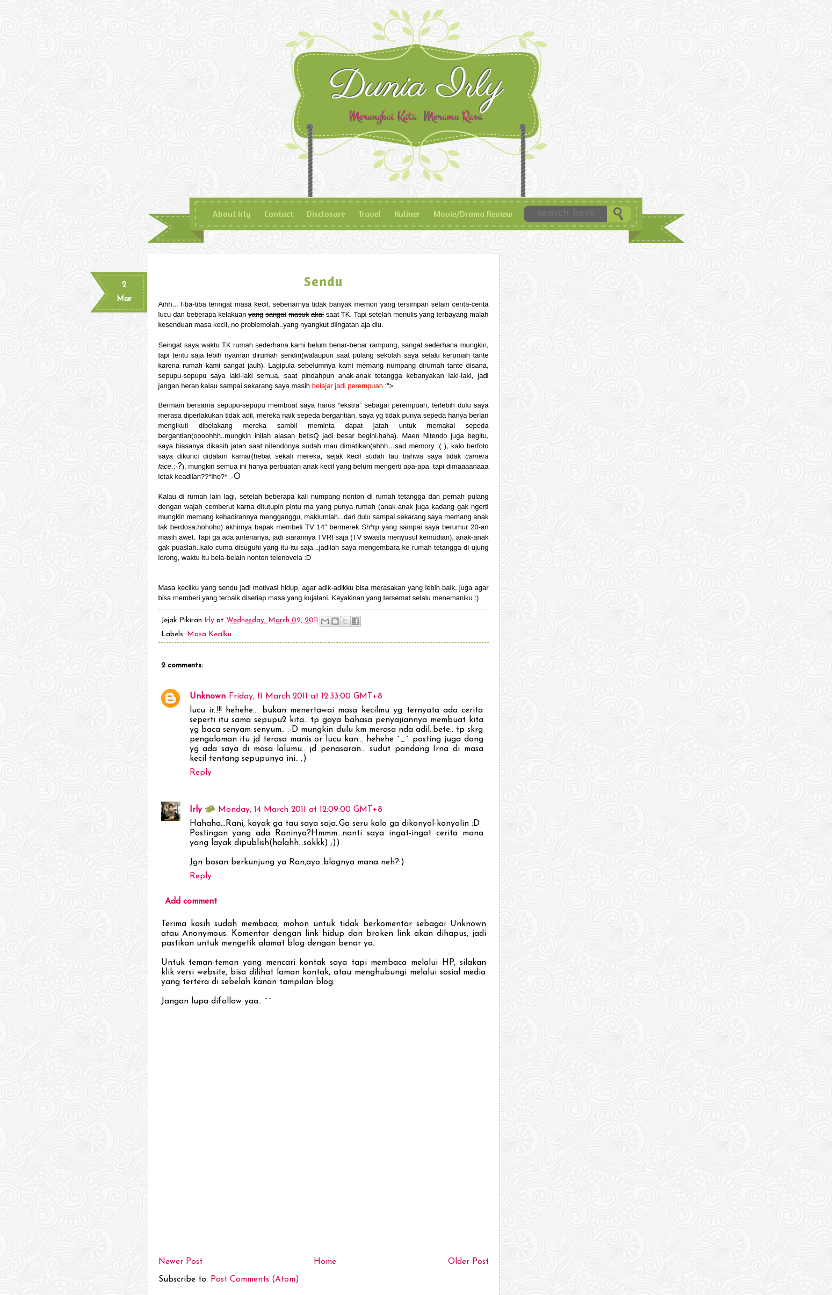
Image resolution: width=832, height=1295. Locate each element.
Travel (369, 213)
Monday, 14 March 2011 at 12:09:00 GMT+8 (300, 809)
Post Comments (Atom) (255, 1279)
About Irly (232, 213)
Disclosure (326, 213)
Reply (201, 772)
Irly (210, 620)
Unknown (208, 696)
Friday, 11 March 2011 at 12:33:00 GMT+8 (305, 696)
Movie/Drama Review (472, 213)
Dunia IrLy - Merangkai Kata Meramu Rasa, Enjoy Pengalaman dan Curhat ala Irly (418, 90)
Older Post (468, 1261)
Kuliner (407, 213)
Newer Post (180, 1261)
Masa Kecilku (209, 634)
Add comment (191, 901)
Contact (278, 213)
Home (325, 1261)
